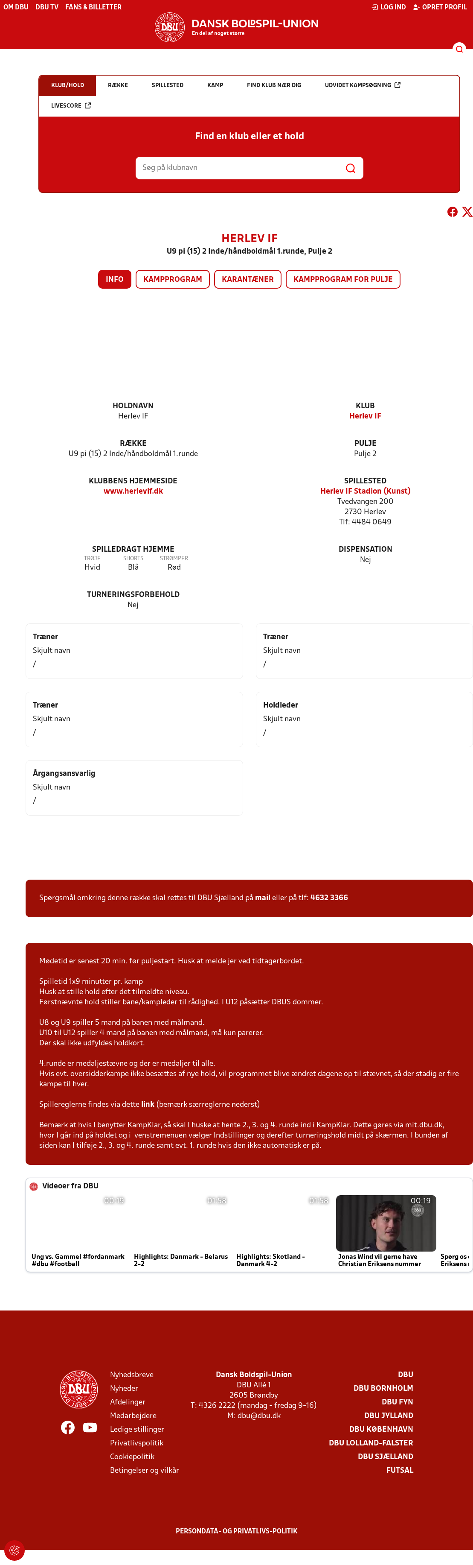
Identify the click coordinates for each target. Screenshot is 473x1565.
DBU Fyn (397, 1402)
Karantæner (248, 280)
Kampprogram (172, 280)
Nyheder (124, 1388)
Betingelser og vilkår (144, 1470)
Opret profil (440, 7)
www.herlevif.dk (133, 491)
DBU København (381, 1429)
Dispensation (365, 549)
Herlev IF (365, 416)
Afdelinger (127, 1402)
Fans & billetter (93, 8)
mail (262, 898)
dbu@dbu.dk (259, 1416)
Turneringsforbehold (133, 595)
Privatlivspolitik (136, 1443)
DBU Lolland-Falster (371, 1443)
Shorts (133, 559)
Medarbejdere (133, 1416)
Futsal (399, 1470)
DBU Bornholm (383, 1388)
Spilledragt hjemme (133, 549)
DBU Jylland (388, 1416)
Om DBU (16, 8)
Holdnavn (133, 406)
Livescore (71, 105)
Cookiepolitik (132, 1457)
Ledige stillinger (137, 1429)
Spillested (365, 481)
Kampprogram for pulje (343, 280)
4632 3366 (329, 898)
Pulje (365, 444)
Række (133, 444)
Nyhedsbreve (132, 1375)
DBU (405, 1375)
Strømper (174, 559)
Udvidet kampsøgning (362, 85)
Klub (365, 406)
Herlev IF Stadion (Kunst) (365, 491)
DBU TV (46, 8)
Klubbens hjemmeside (133, 481)
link (147, 1105)
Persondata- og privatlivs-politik (237, 1532)
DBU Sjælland (385, 1457)
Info (115, 280)
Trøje (92, 559)
